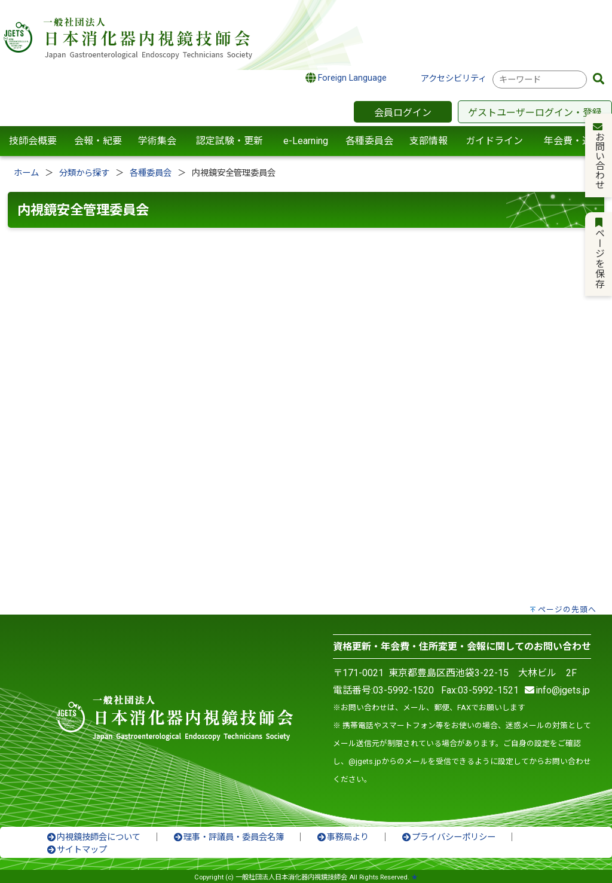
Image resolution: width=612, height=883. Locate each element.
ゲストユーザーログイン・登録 (535, 112)
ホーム (26, 173)
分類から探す (84, 173)
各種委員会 (151, 173)
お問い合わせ (599, 155)
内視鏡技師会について (93, 837)
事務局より (342, 837)
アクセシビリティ (453, 79)
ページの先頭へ (567, 609)
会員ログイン (403, 112)
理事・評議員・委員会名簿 (228, 837)
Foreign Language (346, 77)
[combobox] (539, 79)
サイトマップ (76, 850)
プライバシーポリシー (448, 837)
